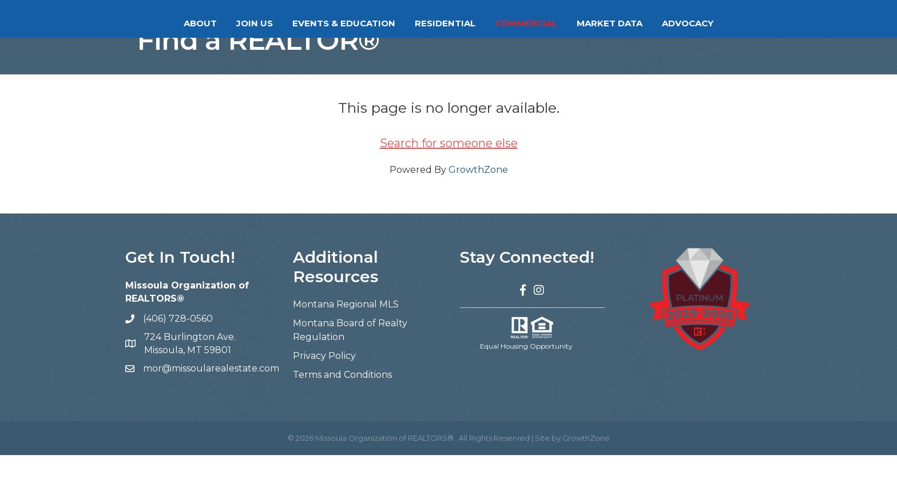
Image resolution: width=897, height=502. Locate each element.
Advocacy (733, 23)
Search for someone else (449, 190)
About (154, 23)
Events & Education (298, 23)
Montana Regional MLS (346, 351)
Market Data (655, 23)
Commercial (572, 23)
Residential (491, 23)
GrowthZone (478, 216)
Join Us (208, 23)
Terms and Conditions (342, 421)
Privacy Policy (324, 402)
